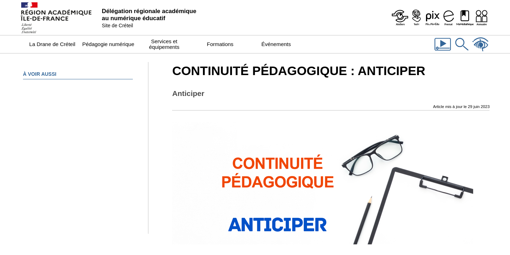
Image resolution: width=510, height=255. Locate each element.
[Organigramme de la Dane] (481, 17)
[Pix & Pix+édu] (432, 17)
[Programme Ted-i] (416, 17)
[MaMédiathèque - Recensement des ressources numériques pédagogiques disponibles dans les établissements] (465, 17)
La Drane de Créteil (52, 44)
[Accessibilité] (480, 51)
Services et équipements (164, 44)
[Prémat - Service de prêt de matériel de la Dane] (449, 17)
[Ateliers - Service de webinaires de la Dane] (400, 17)
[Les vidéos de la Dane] (443, 51)
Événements (276, 44)
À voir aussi (39, 74)
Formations (220, 44)
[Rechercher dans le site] (462, 51)
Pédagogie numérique (108, 44)
